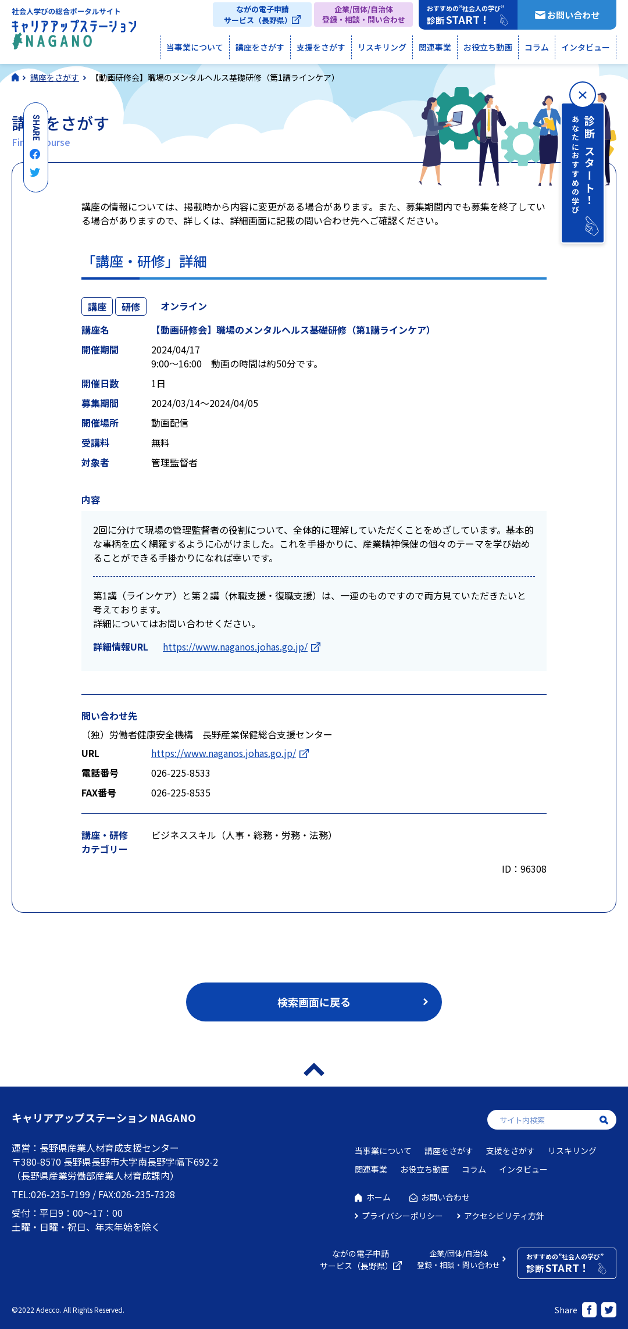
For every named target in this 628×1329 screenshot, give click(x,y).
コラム (536, 47)
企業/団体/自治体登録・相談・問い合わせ (363, 14)
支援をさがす (321, 47)
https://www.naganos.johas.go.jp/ (235, 646)
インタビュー (585, 47)
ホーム (378, 1197)
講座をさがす (260, 47)
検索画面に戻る (314, 1001)
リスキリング (382, 47)
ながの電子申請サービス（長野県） (258, 14)
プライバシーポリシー (402, 1215)
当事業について (194, 47)
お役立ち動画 (487, 47)
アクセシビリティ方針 (504, 1215)
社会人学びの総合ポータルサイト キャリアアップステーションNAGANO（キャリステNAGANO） (74, 31)
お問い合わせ (573, 15)
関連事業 (435, 47)
